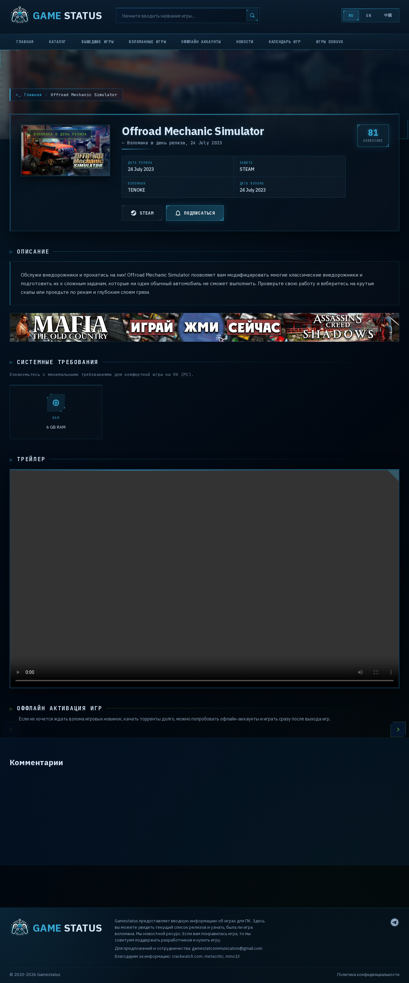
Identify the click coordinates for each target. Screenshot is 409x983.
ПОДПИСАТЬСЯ (195, 213)
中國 (388, 15)
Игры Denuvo (329, 41)
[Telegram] (394, 922)
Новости (244, 41)
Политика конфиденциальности (368, 974)
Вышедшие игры (97, 41)
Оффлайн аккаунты (201, 41)
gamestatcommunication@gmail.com (227, 948)
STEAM (142, 213)
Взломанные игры (147, 41)
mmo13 (233, 956)
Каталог (57, 41)
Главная (25, 41)
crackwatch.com (187, 956)
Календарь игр (285, 41)
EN (368, 15)
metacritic (214, 956)
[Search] (188, 15)
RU (351, 15)
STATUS (56, 15)
